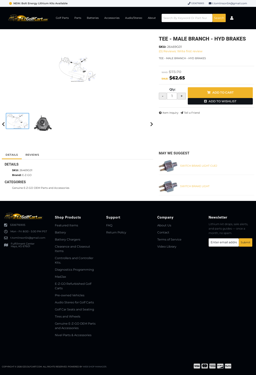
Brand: (16, 175)
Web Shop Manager (94, 366)
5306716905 (17, 225)
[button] (194, 18)
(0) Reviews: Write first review (180, 51)
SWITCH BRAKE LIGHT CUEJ (198, 165)
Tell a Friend (192, 112)
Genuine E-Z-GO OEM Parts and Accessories (40, 188)
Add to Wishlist (222, 101)
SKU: (162, 47)
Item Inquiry (170, 112)
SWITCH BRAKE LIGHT (195, 186)
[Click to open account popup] (232, 18)
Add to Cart (223, 92)
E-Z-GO (27, 175)
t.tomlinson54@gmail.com (229, 3)
